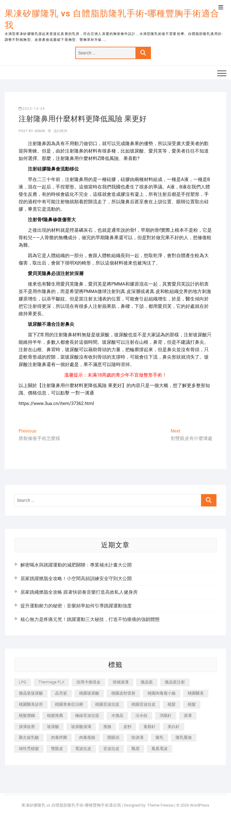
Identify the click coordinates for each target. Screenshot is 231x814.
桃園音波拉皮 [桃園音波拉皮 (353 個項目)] (143, 704)
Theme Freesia (160, 805)
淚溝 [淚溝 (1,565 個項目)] (188, 715)
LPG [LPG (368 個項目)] (22, 682)
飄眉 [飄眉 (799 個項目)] (135, 748)
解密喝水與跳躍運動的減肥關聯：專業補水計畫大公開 (76, 565)
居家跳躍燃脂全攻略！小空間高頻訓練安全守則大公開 (76, 578)
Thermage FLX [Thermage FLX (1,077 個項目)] (51, 682)
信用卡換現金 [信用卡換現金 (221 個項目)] (88, 682)
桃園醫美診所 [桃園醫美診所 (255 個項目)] (31, 704)
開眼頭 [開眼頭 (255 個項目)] (113, 737)
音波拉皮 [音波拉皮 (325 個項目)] (111, 748)
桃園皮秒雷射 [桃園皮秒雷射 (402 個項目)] (123, 693)
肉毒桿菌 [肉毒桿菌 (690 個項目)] (59, 737)
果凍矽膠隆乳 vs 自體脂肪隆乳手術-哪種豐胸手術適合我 (112, 19)
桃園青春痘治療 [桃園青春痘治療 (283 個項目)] (69, 704)
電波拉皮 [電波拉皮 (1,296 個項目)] (83, 748)
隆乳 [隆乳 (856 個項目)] (160, 737)
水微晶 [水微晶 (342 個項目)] (117, 715)
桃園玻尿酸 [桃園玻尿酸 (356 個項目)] (89, 693)
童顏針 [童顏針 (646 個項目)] (149, 726)
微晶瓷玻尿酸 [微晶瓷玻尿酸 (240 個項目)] (31, 693)
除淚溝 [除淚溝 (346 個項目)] (137, 737)
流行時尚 (60, 131)
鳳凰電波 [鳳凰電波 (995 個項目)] (160, 748)
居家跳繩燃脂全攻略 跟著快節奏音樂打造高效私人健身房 (79, 592)
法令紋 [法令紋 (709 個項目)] (141, 715)
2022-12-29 (32, 109)
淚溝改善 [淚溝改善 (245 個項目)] (27, 726)
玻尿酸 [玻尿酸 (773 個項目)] (53, 726)
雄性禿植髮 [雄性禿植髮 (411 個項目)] (29, 748)
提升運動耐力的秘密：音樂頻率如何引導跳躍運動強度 (76, 606)
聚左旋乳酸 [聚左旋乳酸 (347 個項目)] (29, 737)
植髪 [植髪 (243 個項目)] (172, 704)
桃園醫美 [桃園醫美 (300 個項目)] (196, 693)
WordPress (199, 805)
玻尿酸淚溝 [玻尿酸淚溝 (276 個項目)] (81, 726)
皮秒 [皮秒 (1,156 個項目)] (127, 726)
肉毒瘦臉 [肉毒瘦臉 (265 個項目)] (87, 737)
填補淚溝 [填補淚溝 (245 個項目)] (121, 682)
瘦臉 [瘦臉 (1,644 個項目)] (107, 726)
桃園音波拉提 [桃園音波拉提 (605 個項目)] (107, 704)
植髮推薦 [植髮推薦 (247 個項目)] (55, 715)
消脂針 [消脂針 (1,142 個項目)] (166, 715)
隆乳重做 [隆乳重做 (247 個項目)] (184, 737)
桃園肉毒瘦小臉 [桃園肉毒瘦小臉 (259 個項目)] (162, 693)
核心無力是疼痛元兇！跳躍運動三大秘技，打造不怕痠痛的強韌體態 (90, 619)
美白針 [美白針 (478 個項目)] (174, 726)
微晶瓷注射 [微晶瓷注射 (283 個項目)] (175, 682)
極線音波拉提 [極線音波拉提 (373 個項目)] (87, 715)
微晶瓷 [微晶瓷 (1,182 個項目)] (147, 682)
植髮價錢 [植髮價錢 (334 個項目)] (27, 715)
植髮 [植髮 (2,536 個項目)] (192, 704)
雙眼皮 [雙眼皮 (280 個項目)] (57, 748)
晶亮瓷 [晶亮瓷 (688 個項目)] (61, 693)
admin (39, 131)
